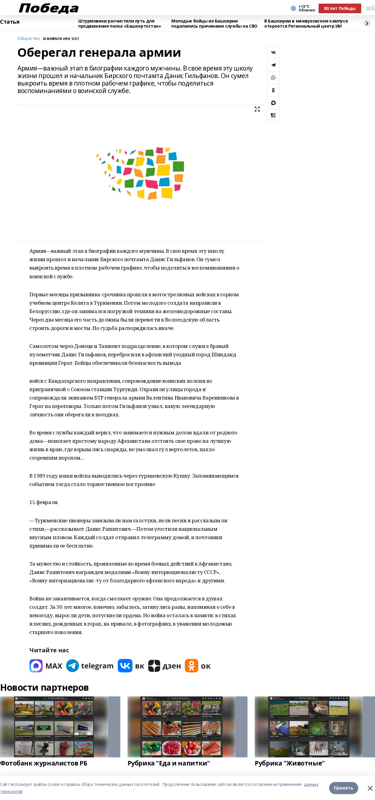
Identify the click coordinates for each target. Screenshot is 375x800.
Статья (9, 22)
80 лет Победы (340, 8)
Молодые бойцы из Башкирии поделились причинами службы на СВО (214, 24)
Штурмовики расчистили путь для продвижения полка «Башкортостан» (119, 24)
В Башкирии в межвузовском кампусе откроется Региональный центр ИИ (306, 24)
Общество (28, 38)
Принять (343, 788)
